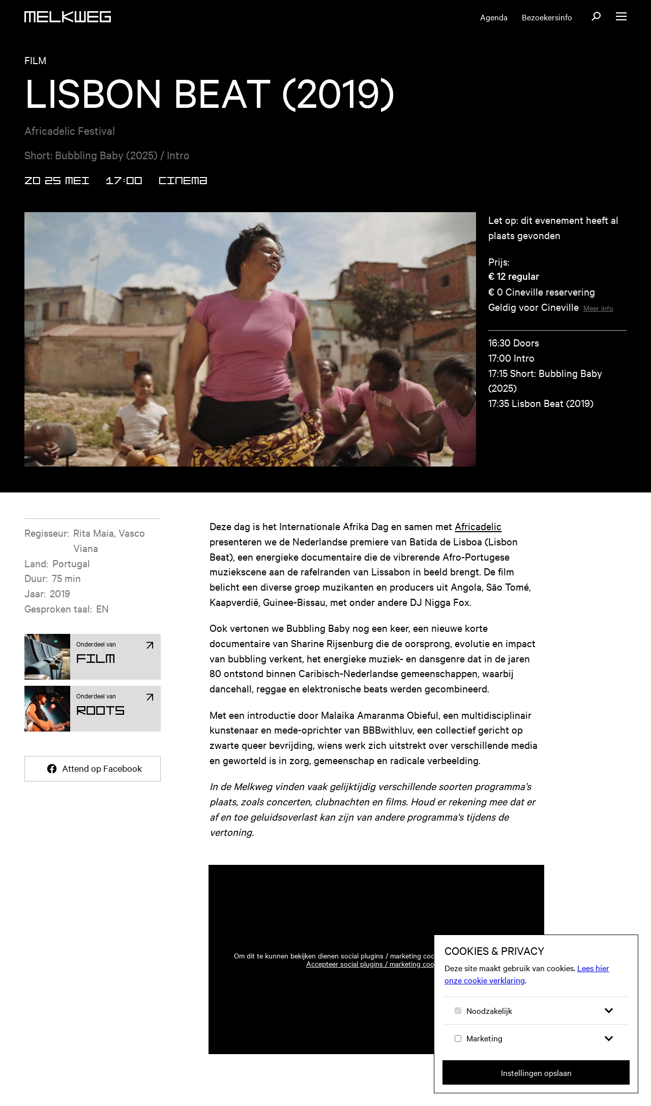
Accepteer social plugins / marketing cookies (376, 963)
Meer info (598, 308)
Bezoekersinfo (547, 16)
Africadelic (478, 525)
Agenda (494, 16)
